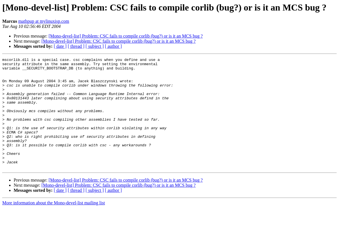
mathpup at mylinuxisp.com (43, 21)
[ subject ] (95, 46)
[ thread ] (76, 46)
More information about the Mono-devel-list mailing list (53, 225)
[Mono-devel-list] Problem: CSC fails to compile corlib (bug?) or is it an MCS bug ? (126, 36)
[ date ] (60, 46)
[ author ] (113, 46)
